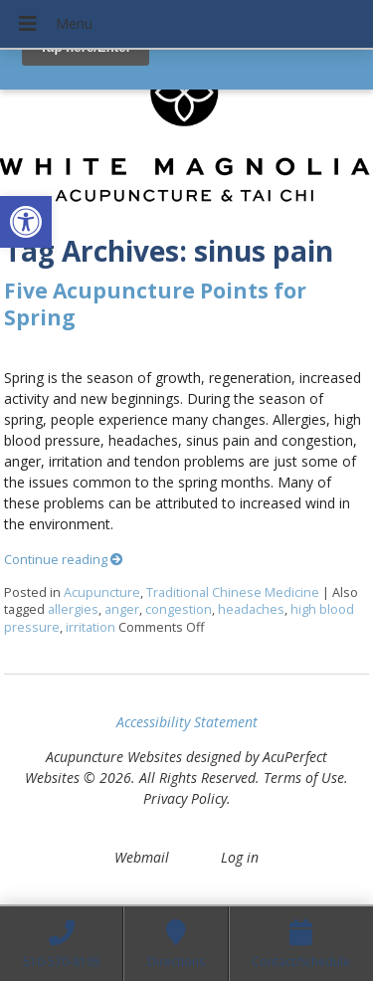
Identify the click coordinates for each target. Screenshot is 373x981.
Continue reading (63, 559)
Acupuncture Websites (114, 756)
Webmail (141, 857)
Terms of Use (304, 777)
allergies (73, 609)
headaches (251, 609)
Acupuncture (102, 592)
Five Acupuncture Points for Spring (155, 304)
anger (121, 609)
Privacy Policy (185, 798)
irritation (90, 627)
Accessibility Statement (187, 721)
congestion (178, 609)
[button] (26, 222)
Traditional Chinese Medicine (232, 592)
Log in (240, 857)
